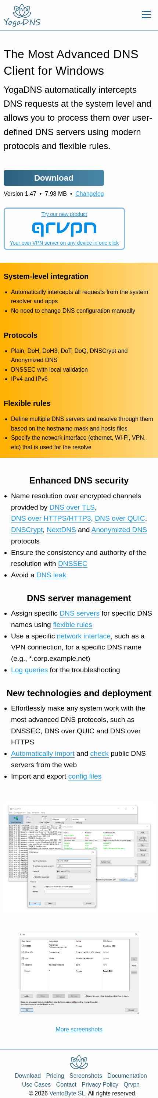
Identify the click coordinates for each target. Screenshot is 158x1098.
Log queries (29, 670)
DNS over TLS (72, 507)
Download (28, 1076)
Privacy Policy (100, 1084)
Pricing (55, 1076)
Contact (66, 1084)
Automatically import (43, 753)
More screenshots (78, 1029)
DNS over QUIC (120, 518)
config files (85, 776)
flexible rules (72, 624)
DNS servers (80, 613)
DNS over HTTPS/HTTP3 (51, 518)
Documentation (127, 1076)
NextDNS (61, 530)
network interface (84, 636)
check (99, 753)
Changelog (89, 194)
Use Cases (36, 1084)
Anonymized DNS (119, 530)
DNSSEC (72, 563)
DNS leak (51, 575)
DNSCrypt (27, 530)
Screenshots (85, 1076)
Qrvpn (131, 1084)
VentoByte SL (67, 1093)
